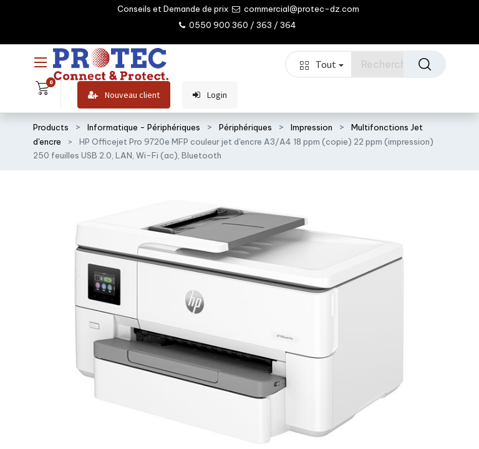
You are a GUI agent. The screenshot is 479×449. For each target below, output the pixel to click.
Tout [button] (322, 64)
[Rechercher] (425, 64)
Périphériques (245, 127)
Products (51, 127)
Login (210, 95)
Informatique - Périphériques (143, 127)
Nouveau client (124, 95)
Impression (311, 127)
